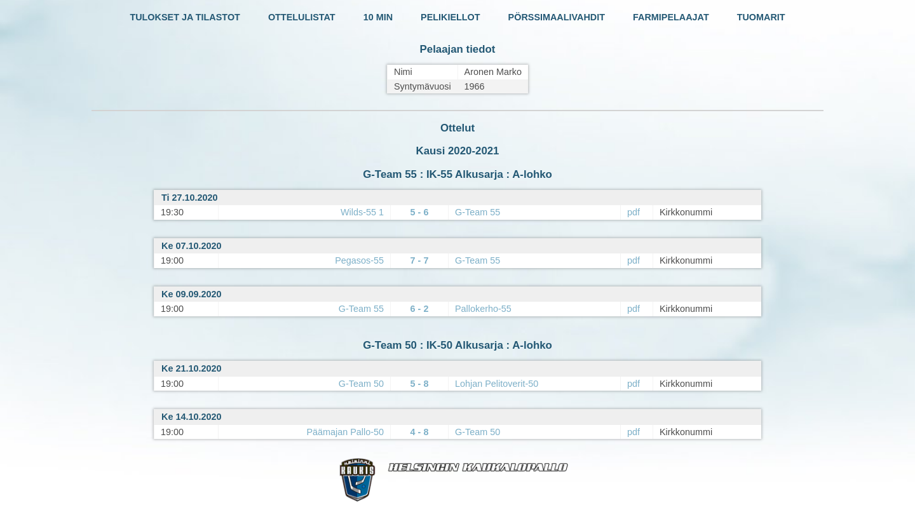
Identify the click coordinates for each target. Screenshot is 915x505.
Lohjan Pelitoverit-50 (496, 384)
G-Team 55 (477, 212)
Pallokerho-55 (483, 309)
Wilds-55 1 (362, 212)
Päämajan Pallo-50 (345, 432)
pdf (633, 212)
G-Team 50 (361, 384)
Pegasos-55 (359, 260)
